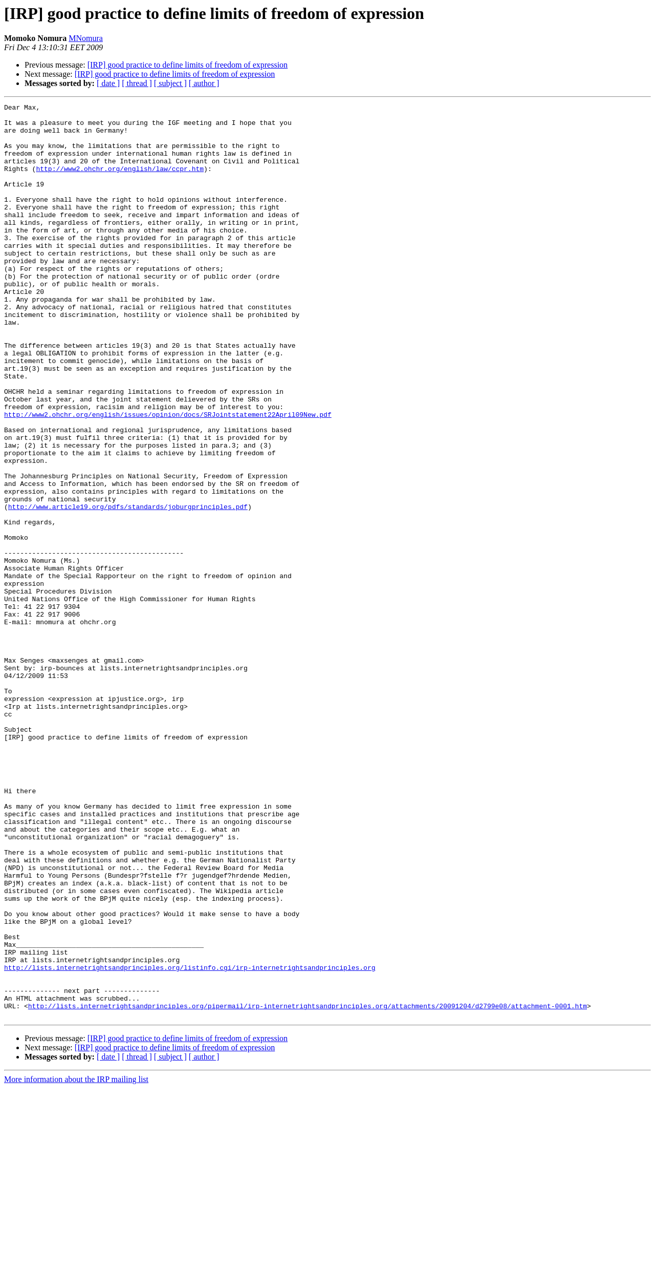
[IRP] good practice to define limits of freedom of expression (188, 64)
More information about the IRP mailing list (76, 1262)
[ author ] (204, 83)
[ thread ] (137, 83)
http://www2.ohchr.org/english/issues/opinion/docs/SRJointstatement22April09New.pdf (168, 477)
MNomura (86, 38)
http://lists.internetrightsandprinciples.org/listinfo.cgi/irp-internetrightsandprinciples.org (189, 1141)
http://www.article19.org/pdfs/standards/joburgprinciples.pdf (128, 587)
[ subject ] (170, 83)
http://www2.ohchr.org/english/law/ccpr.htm (120, 182)
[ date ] (108, 83)
